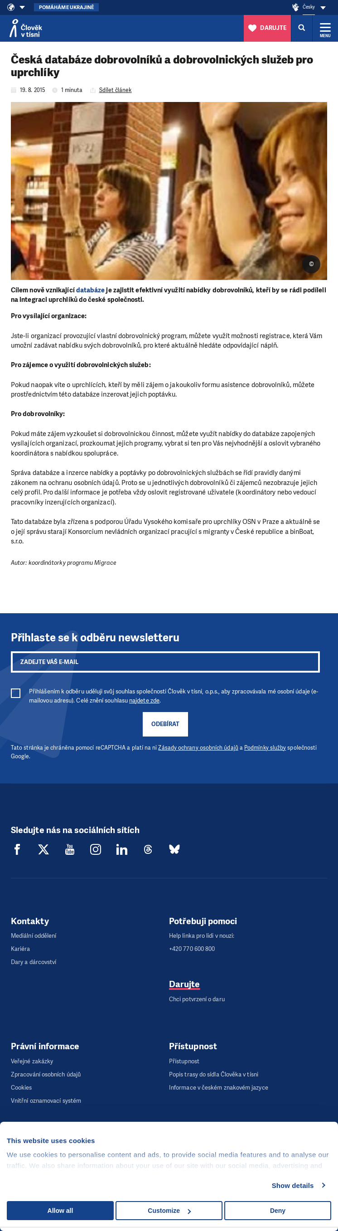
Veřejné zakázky (32, 1061)
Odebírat (165, 724)
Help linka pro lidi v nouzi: (201, 936)
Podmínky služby (265, 747)
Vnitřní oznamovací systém (46, 1101)
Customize (169, 1210)
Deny (277, 1210)
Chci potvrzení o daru (197, 999)
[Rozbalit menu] (325, 28)
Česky (309, 7)
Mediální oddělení (33, 936)
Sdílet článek (115, 90)
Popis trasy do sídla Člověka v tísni (213, 1074)
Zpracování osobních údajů (46, 1074)
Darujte (184, 984)
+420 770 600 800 (192, 949)
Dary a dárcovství (33, 962)
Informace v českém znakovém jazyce (218, 1087)
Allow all (60, 1210)
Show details (293, 1185)
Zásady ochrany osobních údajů (198, 747)
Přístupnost (184, 1061)
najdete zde (144, 700)
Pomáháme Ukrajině (66, 7)
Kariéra (20, 949)
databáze (90, 290)
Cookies (21, 1087)
